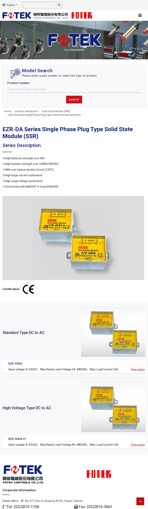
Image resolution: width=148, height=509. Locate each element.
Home (7, 111)
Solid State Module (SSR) (56, 111)
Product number (18, 83)
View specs (138, 369)
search (74, 99)
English (9, 5)
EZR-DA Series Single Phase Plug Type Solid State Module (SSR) (44, 114)
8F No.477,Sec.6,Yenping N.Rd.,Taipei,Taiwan (52, 501)
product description (26, 111)
